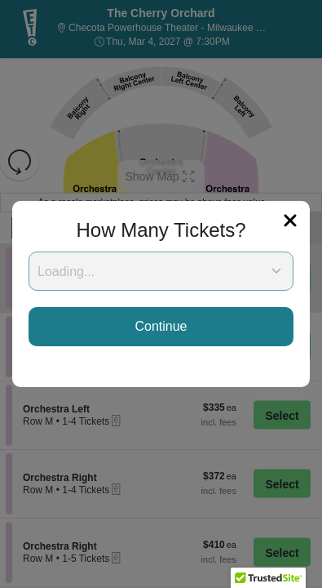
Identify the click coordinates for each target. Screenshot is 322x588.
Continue (161, 326)
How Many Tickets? (160, 230)
